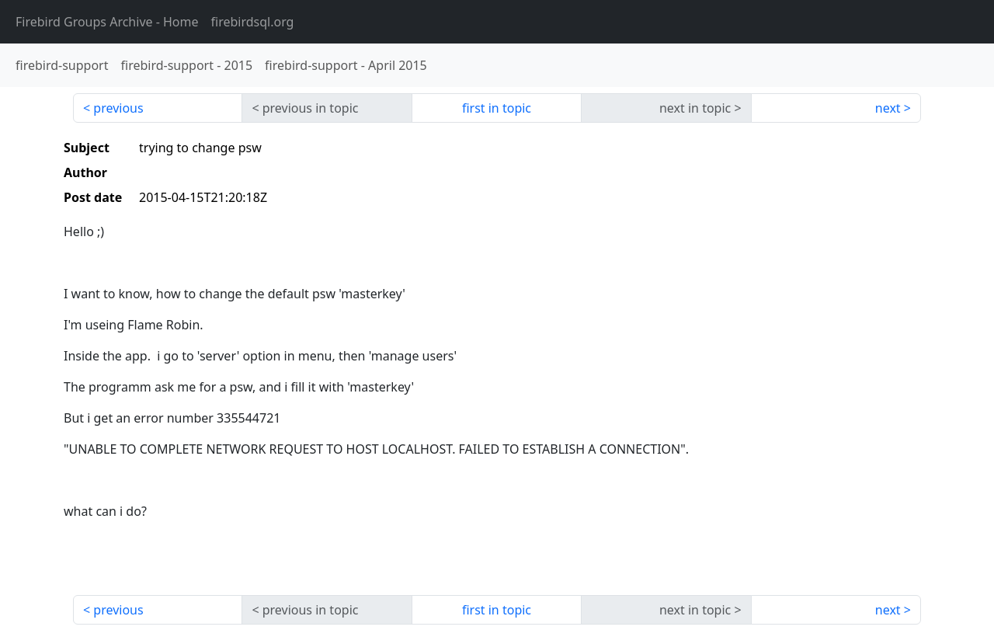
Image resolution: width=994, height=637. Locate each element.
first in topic (496, 108)
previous (118, 108)
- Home (107, 21)
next (888, 108)
